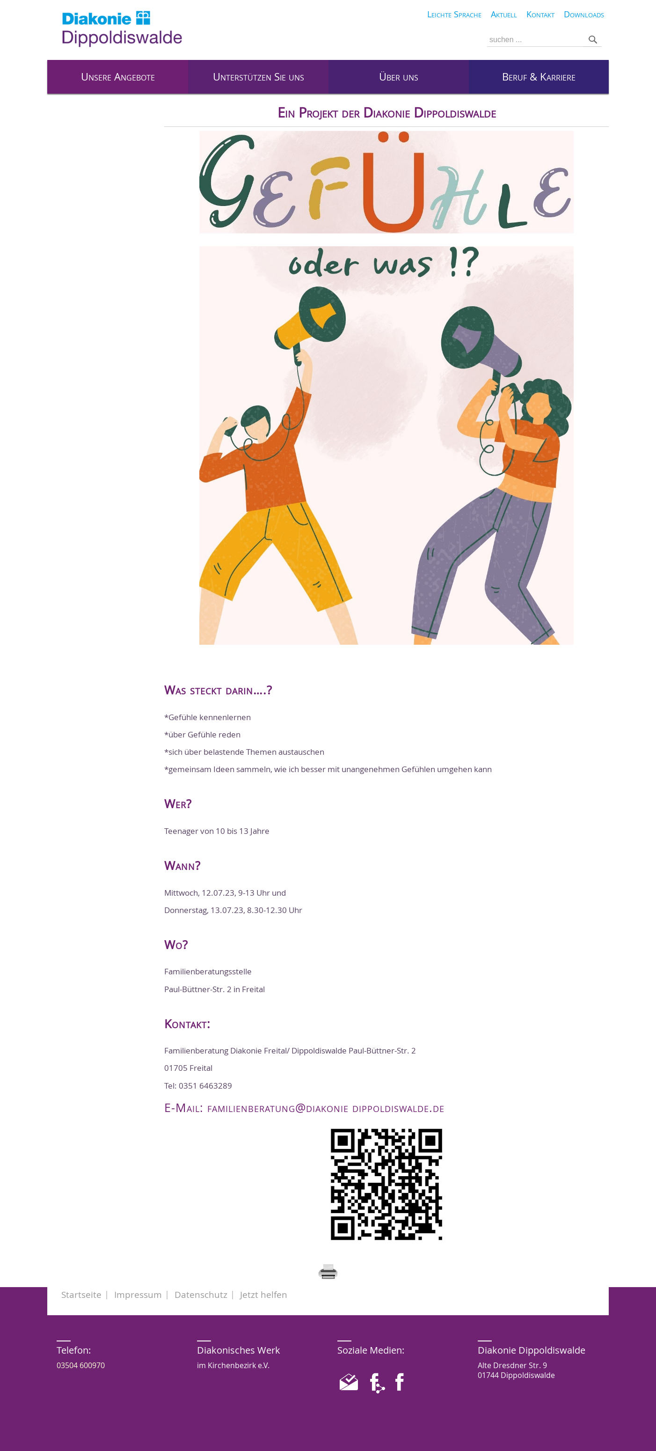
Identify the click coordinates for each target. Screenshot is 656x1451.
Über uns (398, 77)
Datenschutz (201, 1295)
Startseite (81, 1295)
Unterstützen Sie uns (258, 77)
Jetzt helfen (263, 1295)
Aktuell (504, 14)
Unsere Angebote (118, 77)
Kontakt (540, 14)
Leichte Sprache (454, 14)
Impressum (138, 1295)
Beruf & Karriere (539, 77)
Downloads (584, 14)
